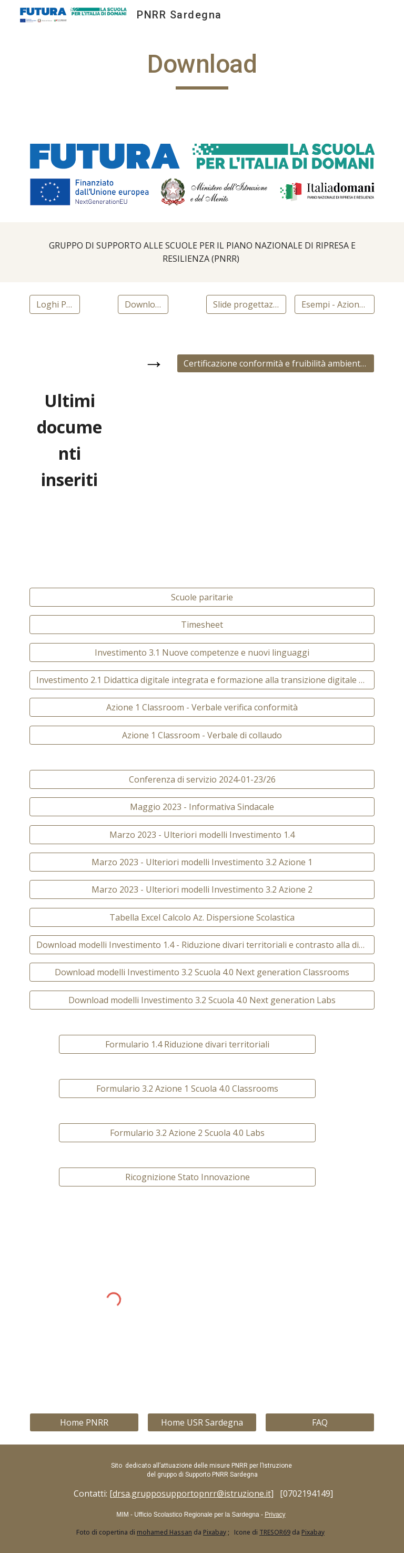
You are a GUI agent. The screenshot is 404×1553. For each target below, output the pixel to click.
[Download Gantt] (142, 304)
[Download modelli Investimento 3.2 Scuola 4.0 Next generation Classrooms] (201, 972)
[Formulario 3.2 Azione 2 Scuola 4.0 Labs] (187, 1133)
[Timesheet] (201, 624)
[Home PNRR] (84, 1422)
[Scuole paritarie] (201, 597)
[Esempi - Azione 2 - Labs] (334, 304)
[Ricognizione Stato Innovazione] (187, 1177)
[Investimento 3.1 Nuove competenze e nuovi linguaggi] (201, 652)
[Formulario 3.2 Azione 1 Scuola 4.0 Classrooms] (187, 1088)
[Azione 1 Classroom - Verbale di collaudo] (201, 735)
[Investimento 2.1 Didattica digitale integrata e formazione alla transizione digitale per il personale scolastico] (201, 680)
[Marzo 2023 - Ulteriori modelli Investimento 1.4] (201, 834)
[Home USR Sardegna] (202, 1422)
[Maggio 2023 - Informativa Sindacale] (201, 807)
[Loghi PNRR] (54, 304)
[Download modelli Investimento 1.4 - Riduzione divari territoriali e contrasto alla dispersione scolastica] (201, 945)
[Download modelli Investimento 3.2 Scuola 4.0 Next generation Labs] (201, 1000)
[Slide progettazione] (246, 304)
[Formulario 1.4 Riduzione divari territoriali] (187, 1044)
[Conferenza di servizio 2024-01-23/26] (201, 779)
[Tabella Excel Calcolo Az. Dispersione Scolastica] (201, 917)
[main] (201, 69)
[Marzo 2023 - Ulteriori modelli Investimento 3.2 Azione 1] (201, 862)
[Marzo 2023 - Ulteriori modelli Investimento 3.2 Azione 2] (201, 889)
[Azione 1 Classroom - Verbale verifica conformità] (201, 707)
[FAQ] (319, 1422)
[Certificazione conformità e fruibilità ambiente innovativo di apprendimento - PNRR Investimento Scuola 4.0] (275, 363)
